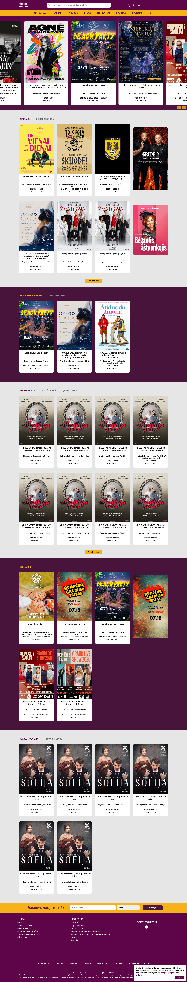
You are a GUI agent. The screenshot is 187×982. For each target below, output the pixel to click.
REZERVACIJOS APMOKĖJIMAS (28, 931)
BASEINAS (137, 12)
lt (167, 3)
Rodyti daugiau (93, 281)
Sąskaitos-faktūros (24, 925)
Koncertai (40, 12)
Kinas (87, 12)
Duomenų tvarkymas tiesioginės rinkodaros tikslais (91, 934)
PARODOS (73, 12)
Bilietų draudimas (24, 928)
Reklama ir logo (77, 928)
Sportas (121, 12)
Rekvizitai (74, 940)
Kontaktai (74, 937)
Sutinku (179, 978)
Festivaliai (103, 12)
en (167, 6)
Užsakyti (152, 908)
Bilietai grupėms (23, 937)
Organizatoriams (77, 925)
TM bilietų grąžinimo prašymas (29, 934)
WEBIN (111, 973)
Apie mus (74, 923)
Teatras (56, 12)
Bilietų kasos (22, 923)
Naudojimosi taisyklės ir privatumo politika (87, 931)
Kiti (151, 12)
